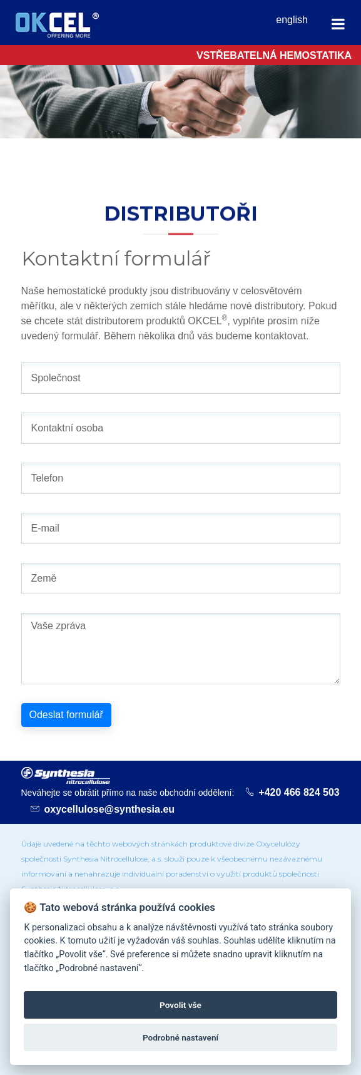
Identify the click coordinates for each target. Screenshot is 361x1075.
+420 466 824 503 (298, 792)
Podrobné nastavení (180, 1037)
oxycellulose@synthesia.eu (109, 809)
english (292, 19)
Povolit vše (180, 1005)
